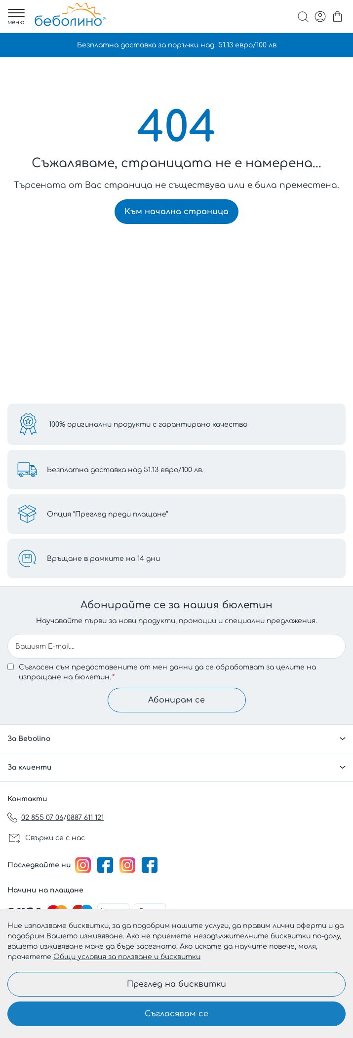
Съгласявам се (176, 1013)
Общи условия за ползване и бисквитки (126, 957)
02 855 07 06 (42, 817)
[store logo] (70, 14)
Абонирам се (176, 700)
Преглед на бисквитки (176, 984)
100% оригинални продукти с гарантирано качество (148, 424)
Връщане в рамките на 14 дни (103, 558)
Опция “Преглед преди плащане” (107, 514)
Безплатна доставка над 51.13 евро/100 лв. (125, 470)
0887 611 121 (85, 817)
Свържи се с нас (55, 838)
